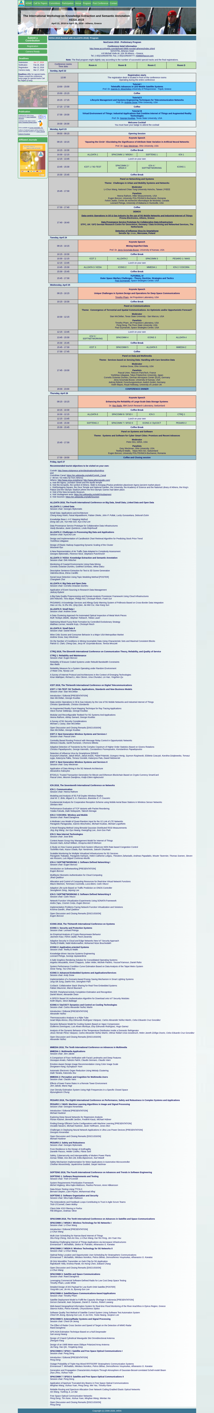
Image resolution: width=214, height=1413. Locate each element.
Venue (78, 3)
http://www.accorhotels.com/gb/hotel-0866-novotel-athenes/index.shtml (122, 48)
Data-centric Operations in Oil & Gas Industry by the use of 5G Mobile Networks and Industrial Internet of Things (136, 215)
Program (87, 3)
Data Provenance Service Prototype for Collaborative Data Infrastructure (137, 222)
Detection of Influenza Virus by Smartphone (137, 231)
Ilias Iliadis (117, 405)
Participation (67, 3)
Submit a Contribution (33, 39)
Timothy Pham (122, 297)
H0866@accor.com (145, 56)
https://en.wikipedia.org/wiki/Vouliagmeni (92, 494)
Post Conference (100, 3)
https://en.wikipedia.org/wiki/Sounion (82, 497)
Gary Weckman (131, 146)
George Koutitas (127, 118)
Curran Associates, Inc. (36, 127)
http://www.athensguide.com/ (96, 480)
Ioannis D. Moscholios (121, 89)
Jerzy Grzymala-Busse (128, 250)
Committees (54, 3)
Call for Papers (40, 3)
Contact (113, 3)
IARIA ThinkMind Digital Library (27, 122)
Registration (32, 46)
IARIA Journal (41, 131)
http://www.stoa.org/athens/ (70, 480)
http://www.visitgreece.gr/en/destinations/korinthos (81, 470)
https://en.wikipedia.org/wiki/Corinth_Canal (86, 475)
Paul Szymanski (122, 280)
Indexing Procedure (24, 134)
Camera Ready (33, 51)
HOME (29, 3)
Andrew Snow (130, 102)
